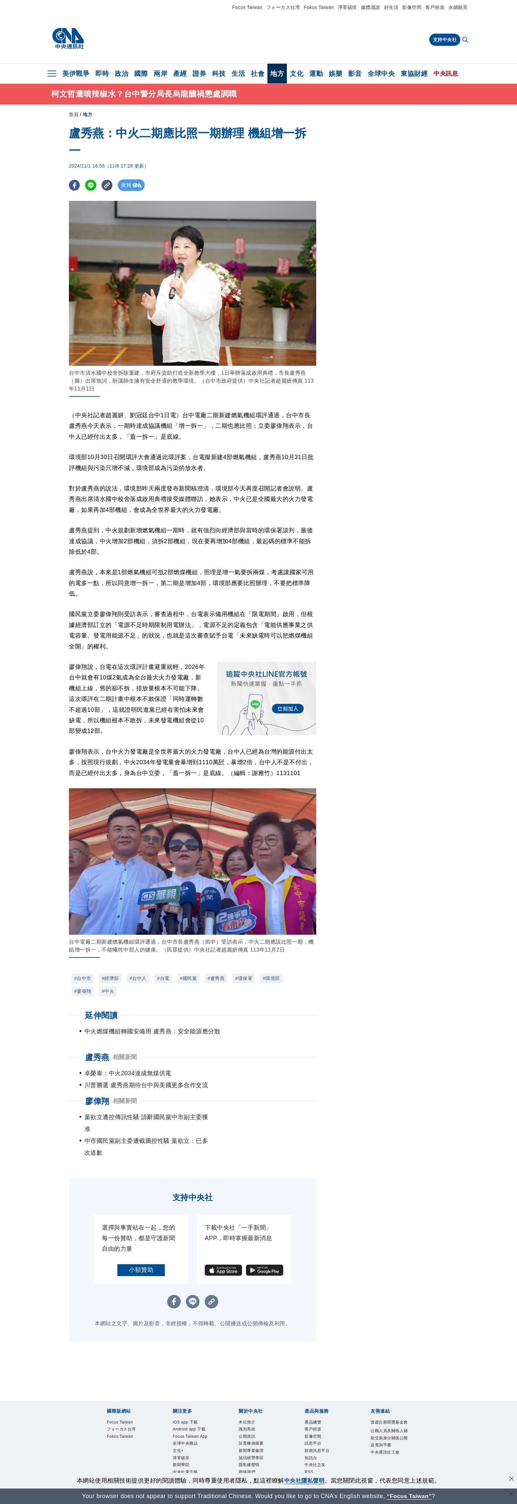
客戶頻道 (434, 7)
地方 (277, 73)
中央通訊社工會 (387, 1438)
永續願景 (458, 7)
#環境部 (271, 978)
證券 (199, 73)
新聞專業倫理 (253, 1429)
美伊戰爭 (75, 73)
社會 (257, 73)
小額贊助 (141, 1246)
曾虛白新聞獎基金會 (390, 1402)
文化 (296, 73)
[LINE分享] (91, 185)
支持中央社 (445, 39)
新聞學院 (182, 1453)
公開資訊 (248, 1414)
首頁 (73, 114)
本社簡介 (248, 1398)
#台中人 (138, 978)
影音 (355, 73)
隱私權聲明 (251, 1445)
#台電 (163, 978)
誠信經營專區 (253, 1437)
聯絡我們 (248, 1453)
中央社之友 (317, 1445)
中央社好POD (187, 1469)
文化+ (179, 1437)
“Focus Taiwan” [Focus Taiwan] (409, 1496)
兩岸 (160, 73)
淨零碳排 (347, 7)
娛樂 (335, 73)
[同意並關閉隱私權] (511, 1479)
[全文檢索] (466, 40)
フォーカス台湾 (283, 7)
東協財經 (414, 73)
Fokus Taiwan (319, 7)
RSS (310, 1453)
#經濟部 (110, 978)
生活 (238, 73)
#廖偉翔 (82, 991)
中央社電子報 (187, 1461)
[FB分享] (74, 185)
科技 (219, 73)
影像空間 (411, 7)
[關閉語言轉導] (511, 1495)
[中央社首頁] (68, 38)
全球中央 (381, 73)
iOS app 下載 (187, 1398)
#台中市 (82, 978)
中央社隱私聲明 (304, 1480)
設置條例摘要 (253, 1422)
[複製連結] (108, 185)
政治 (121, 73)
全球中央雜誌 (187, 1429)
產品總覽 (314, 1398)
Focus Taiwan (247, 7)
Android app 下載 (191, 1406)
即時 (102, 73)
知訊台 (312, 1437)
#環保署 (243, 978)
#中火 (108, 991)
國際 (141, 73)
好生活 (391, 7)
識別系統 (248, 1406)
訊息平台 (314, 1422)
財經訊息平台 (319, 1429)
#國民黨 (188, 978)
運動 (316, 73)
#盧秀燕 (216, 978)
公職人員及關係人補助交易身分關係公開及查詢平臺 (390, 1423)
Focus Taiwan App (188, 1418)
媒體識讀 (370, 7)
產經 (180, 73)
